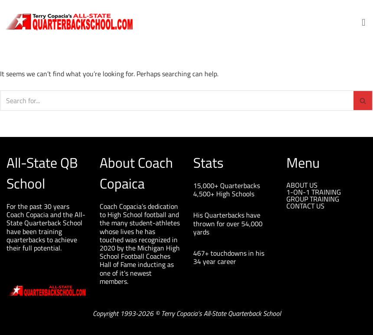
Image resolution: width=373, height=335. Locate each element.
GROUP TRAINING (312, 199)
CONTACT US (305, 206)
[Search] (177, 100)
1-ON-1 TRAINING (313, 192)
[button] (364, 22)
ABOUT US (302, 185)
